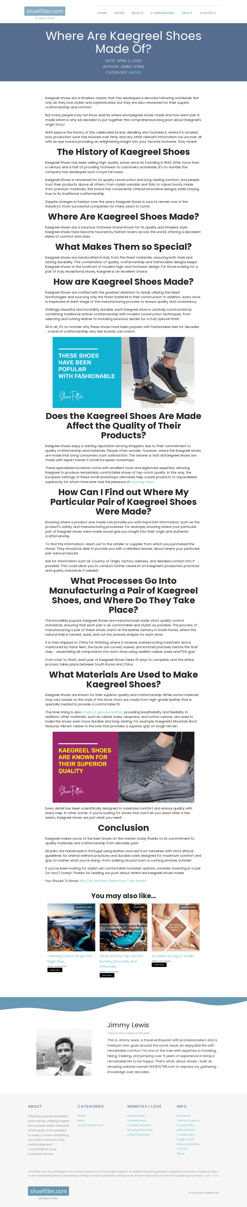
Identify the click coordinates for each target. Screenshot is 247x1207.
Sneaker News (136, 1115)
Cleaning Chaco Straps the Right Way (69, 959)
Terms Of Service (188, 1120)
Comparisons (162, 13)
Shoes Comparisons (90, 1124)
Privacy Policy (185, 1124)
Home (102, 13)
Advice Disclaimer (188, 1143)
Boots (137, 13)
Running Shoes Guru (140, 1129)
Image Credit (185, 1138)
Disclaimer (183, 1115)
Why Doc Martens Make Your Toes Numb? (113, 880)
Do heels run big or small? (173, 956)
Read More (55, 970)
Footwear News (137, 1120)
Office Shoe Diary (138, 1134)
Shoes (119, 13)
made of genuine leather (102, 712)
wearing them (142, 482)
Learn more (211, 1175)
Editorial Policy (186, 1129)
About (187, 13)
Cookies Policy (186, 1134)
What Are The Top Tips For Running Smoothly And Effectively (121, 961)
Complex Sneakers (139, 1124)
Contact (208, 13)
